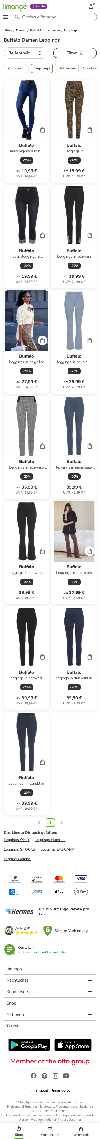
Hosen (15, 68)
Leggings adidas (17, 859)
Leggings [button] (42, 68)
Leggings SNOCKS (19, 849)
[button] (25, 53)
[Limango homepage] (15, 6)
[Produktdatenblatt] (26, 131)
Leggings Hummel (50, 839)
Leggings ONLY (16, 839)
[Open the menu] (6, 17)
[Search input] (53, 17)
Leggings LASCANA (57, 849)
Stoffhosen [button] (66, 68)
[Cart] (42, 129)
